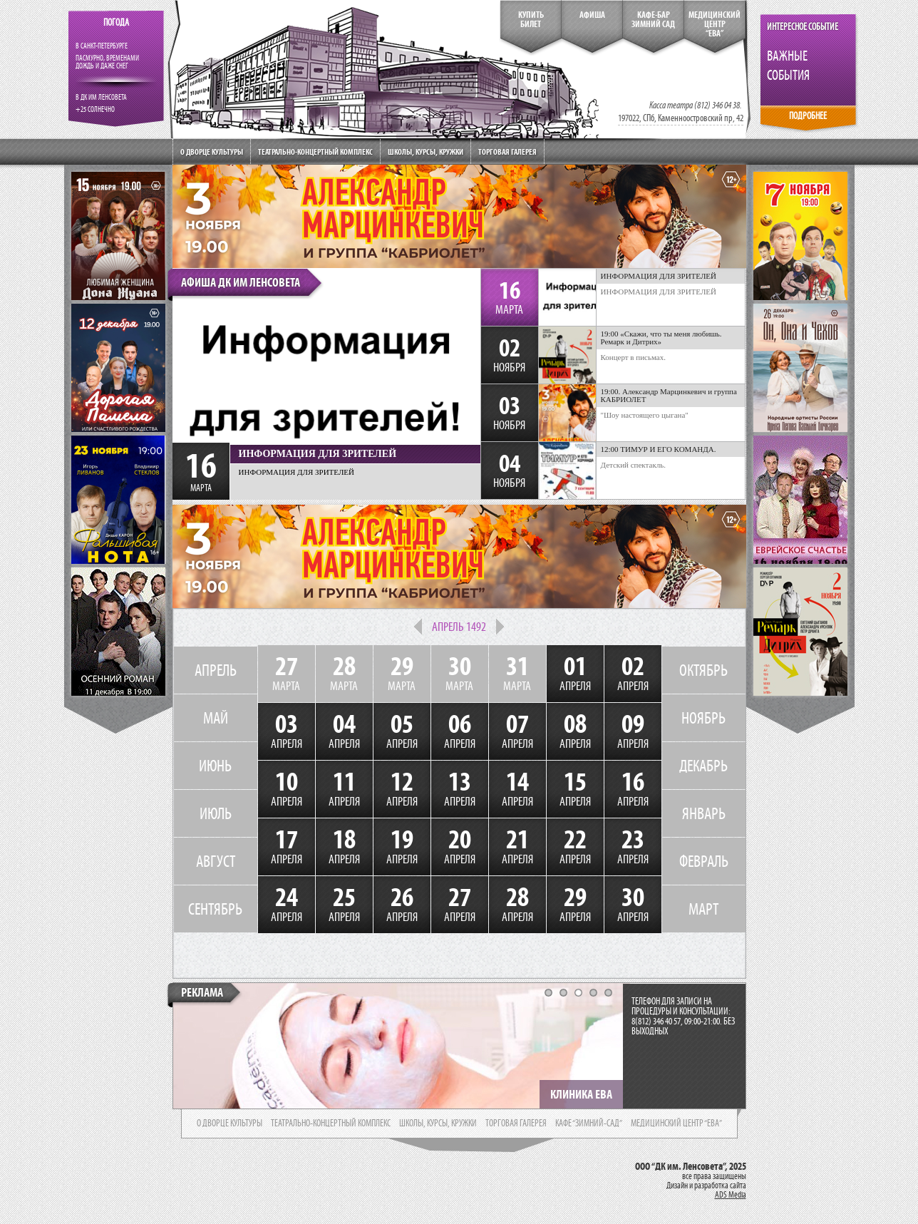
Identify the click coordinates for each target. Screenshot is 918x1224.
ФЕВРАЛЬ (703, 861)
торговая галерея (516, 1123)
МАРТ (703, 909)
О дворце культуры (211, 151)
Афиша (592, 15)
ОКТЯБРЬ (703, 670)
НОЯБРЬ (703, 718)
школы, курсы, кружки (438, 1123)
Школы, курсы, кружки (425, 151)
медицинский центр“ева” (714, 24)
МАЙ (215, 718)
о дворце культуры (229, 1123)
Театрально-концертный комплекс (315, 151)
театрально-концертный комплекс (331, 1123)
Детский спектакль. (633, 465)
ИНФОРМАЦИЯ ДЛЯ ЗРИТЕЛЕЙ (659, 291)
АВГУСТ (215, 861)
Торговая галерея (507, 151)
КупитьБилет (531, 19)
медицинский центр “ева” (676, 1123)
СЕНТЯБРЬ (215, 909)
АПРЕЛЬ (216, 670)
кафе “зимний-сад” (588, 1123)
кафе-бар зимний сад (653, 19)
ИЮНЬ (215, 766)
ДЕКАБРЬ (703, 766)
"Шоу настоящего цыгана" (644, 415)
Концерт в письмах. (633, 357)
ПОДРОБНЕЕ (808, 116)
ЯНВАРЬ (704, 813)
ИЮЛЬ (216, 813)
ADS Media (730, 1194)
